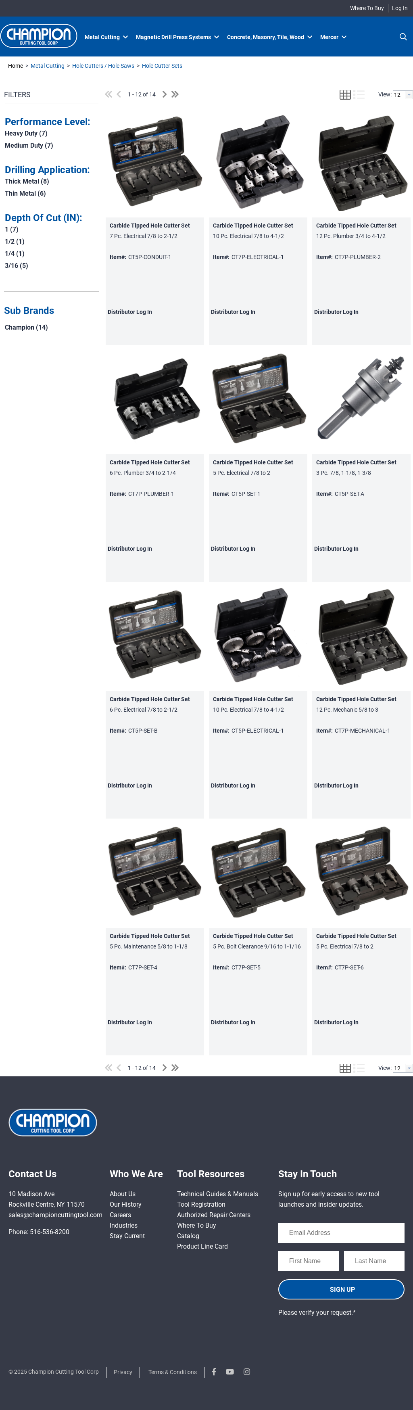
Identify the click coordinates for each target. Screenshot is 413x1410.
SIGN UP (342, 1289)
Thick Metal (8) (27, 181)
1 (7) (12, 229)
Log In (400, 8)
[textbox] (399, 94)
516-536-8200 (49, 1232)
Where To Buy (367, 8)
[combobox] (403, 94)
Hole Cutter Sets (161, 66)
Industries (124, 1225)
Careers (120, 1215)
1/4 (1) (15, 253)
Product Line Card (202, 1246)
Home (15, 66)
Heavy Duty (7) (26, 133)
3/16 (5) (16, 265)
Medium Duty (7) (29, 145)
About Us (123, 1194)
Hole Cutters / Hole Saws (103, 66)
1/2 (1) (15, 241)
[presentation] (339, 1333)
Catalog (188, 1236)
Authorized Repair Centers (213, 1215)
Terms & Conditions (172, 1372)
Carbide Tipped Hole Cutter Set (150, 225)
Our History (126, 1204)
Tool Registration (201, 1204)
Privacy (123, 1372)
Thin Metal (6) (25, 193)
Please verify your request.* (317, 1312)
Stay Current (127, 1236)
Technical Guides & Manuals (217, 1194)
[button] (49, 311)
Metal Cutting (47, 66)
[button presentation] (409, 95)
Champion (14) (26, 327)
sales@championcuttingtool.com (55, 1215)
